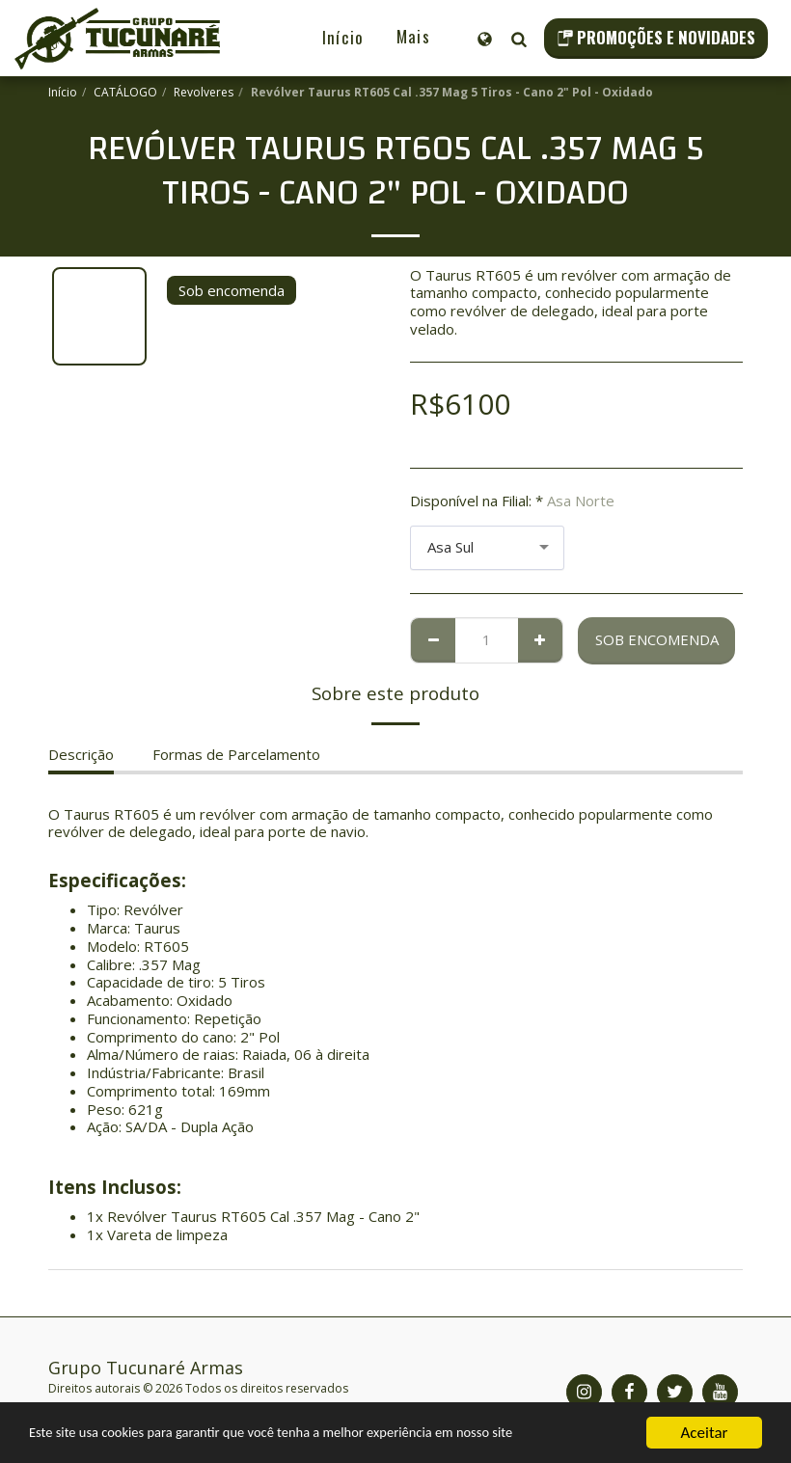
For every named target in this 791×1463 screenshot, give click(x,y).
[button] (518, 38)
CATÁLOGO (125, 92)
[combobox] (487, 548)
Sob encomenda (657, 639)
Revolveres (203, 92)
